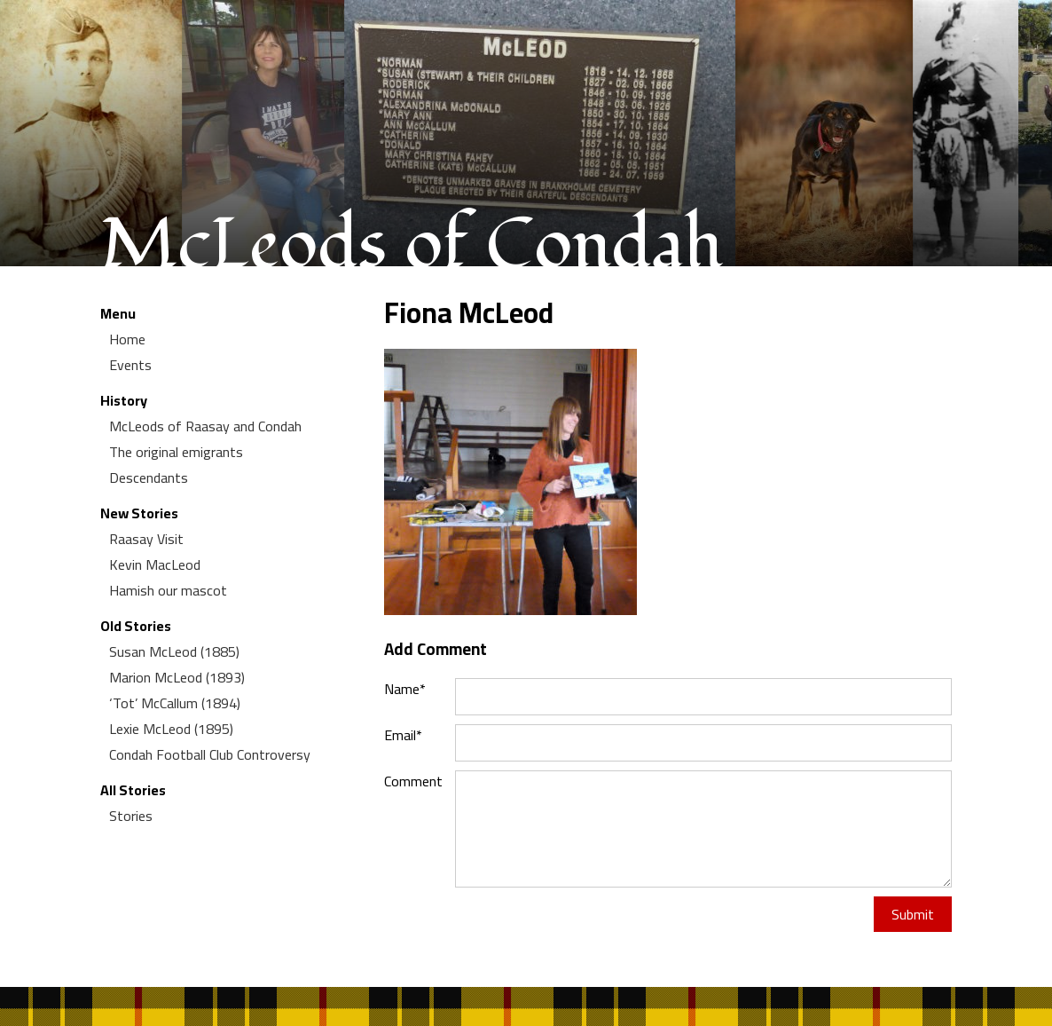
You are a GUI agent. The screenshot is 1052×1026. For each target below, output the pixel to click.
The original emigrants (176, 451)
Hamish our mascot (168, 590)
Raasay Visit (146, 538)
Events (130, 364)
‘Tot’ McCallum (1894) (174, 703)
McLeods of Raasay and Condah (205, 426)
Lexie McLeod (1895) (171, 728)
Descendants (148, 477)
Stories (131, 815)
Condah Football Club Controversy (209, 754)
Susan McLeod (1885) (174, 651)
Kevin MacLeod (154, 564)
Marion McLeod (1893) (177, 677)
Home (127, 339)
